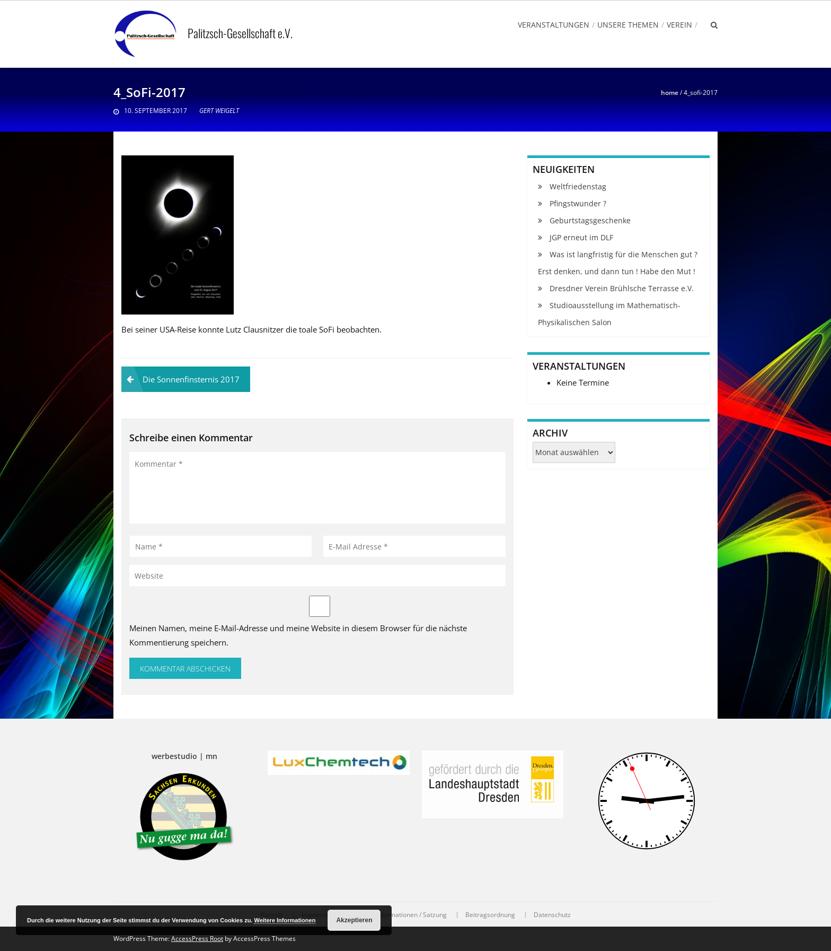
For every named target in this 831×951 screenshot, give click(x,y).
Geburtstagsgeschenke (590, 220)
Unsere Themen (628, 25)
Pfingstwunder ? (578, 203)
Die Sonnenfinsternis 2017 (191, 379)
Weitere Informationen (284, 920)
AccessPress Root (197, 938)
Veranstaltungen (553, 25)
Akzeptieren (354, 920)
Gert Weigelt (219, 110)
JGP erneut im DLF (581, 237)
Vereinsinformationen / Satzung (400, 915)
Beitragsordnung (490, 915)
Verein (679, 25)
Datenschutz (552, 915)
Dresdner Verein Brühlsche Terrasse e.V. (622, 288)
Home (669, 92)
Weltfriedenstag (578, 186)
